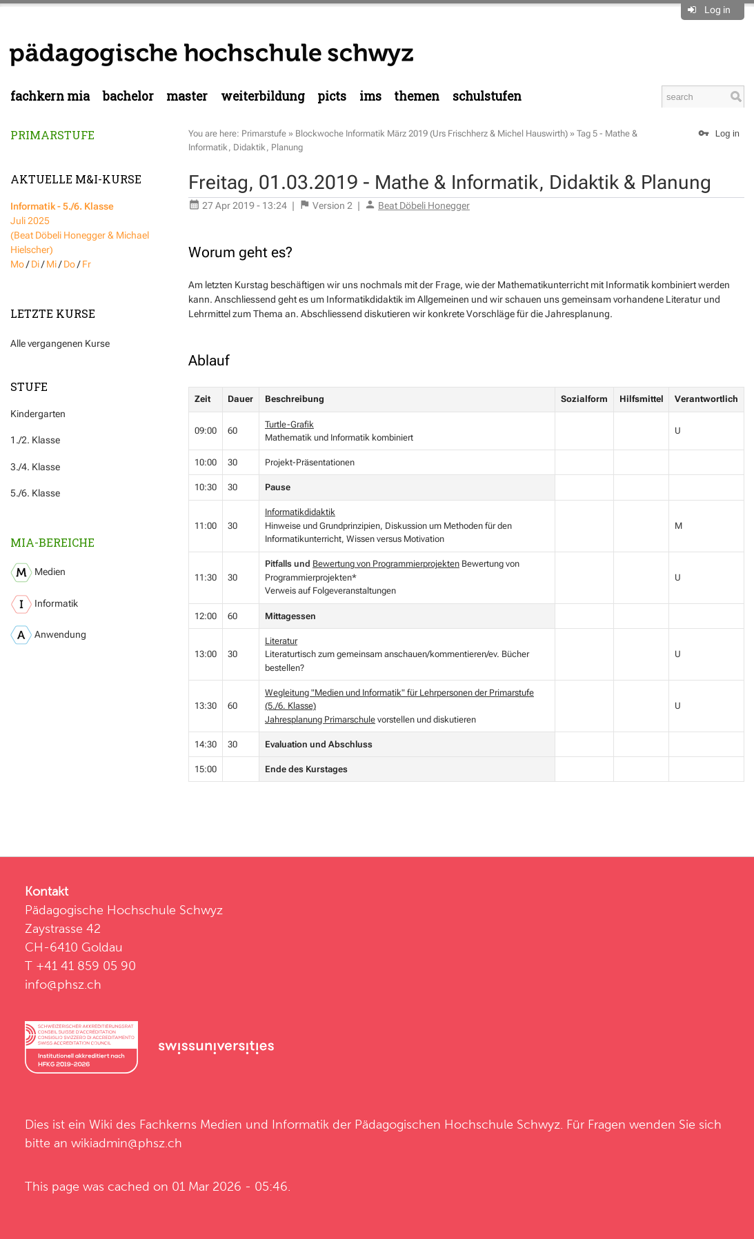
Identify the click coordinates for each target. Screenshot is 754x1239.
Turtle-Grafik (289, 424)
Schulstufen (487, 96)
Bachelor (128, 96)
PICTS (331, 96)
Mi (51, 264)
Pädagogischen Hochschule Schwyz (457, 1124)
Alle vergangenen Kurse (60, 343)
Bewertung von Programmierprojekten (385, 563)
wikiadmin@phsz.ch (126, 1143)
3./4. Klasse (35, 466)
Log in (717, 9)
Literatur (281, 641)
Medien (38, 573)
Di (35, 264)
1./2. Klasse (35, 439)
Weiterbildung (263, 96)
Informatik (44, 604)
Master (187, 96)
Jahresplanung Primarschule (320, 719)
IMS (370, 96)
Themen (416, 96)
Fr (86, 264)
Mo (17, 264)
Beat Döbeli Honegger (424, 205)
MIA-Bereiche (52, 542)
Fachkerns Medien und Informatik (234, 1124)
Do (69, 264)
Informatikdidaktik (300, 512)
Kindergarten (38, 413)
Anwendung (48, 635)
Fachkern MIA (50, 96)
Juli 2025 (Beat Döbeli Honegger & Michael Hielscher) (79, 228)
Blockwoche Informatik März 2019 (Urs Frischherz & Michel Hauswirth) (431, 133)
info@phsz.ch (63, 984)
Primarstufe (52, 135)
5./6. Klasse (35, 492)
